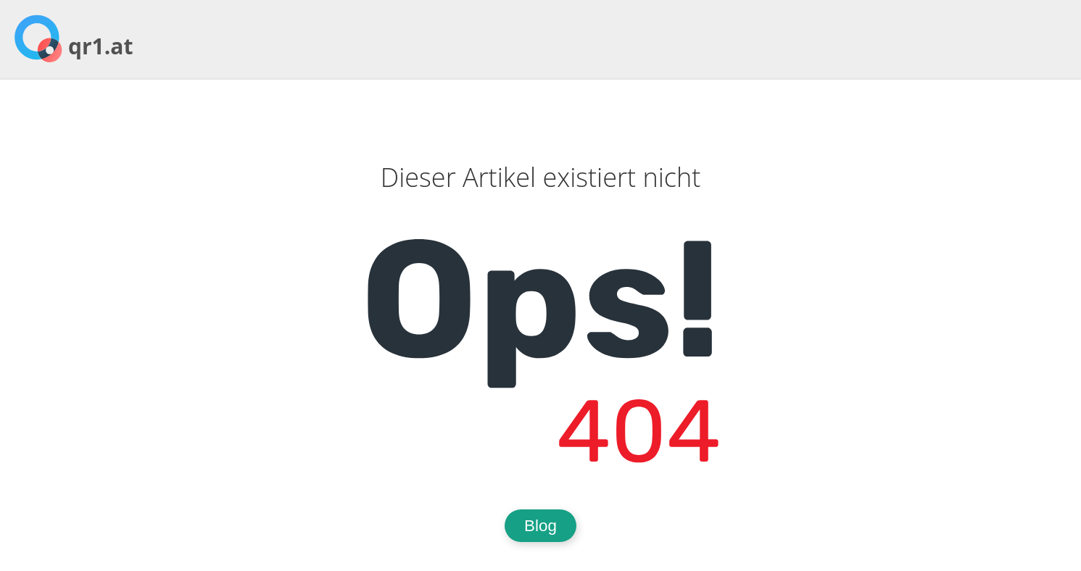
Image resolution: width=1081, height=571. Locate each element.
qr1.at (100, 46)
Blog (540, 526)
